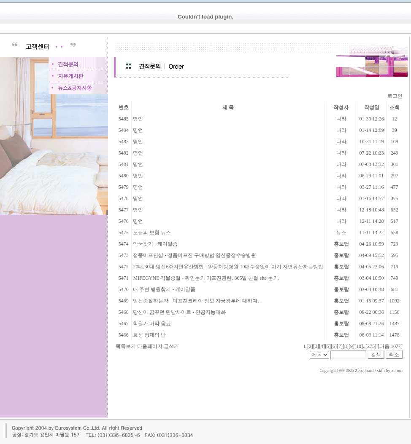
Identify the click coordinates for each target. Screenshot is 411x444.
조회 (394, 107)
